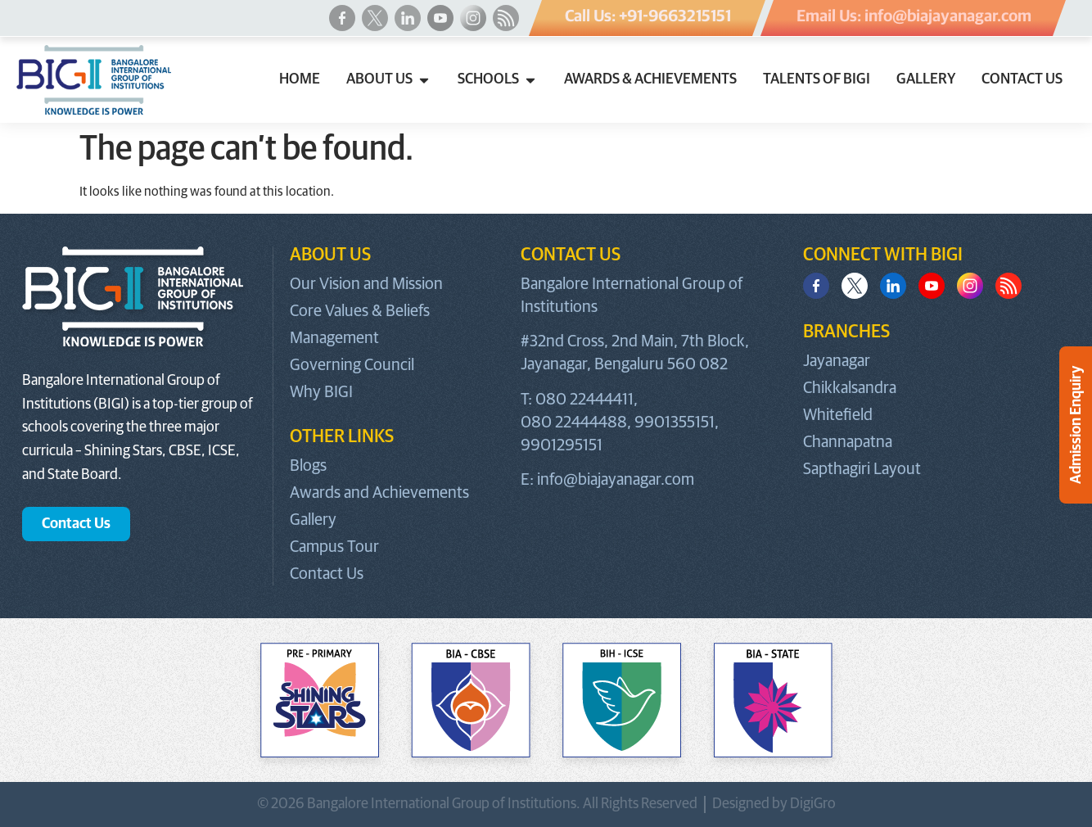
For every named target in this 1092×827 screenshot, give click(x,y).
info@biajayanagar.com (615, 480)
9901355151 (674, 422)
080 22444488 (574, 422)
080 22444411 (584, 399)
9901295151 (561, 445)
